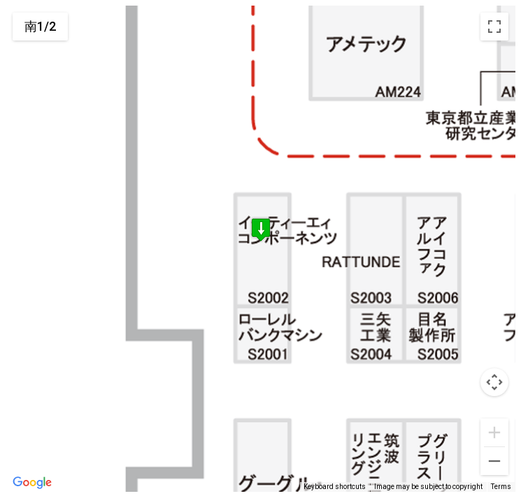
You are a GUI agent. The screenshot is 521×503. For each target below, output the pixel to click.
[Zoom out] (494, 461)
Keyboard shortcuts (335, 486)
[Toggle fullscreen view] (494, 27)
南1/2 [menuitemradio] (40, 26)
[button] (261, 232)
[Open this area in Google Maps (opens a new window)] (32, 483)
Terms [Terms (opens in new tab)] (501, 486)
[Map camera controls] (494, 382)
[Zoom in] (494, 432)
